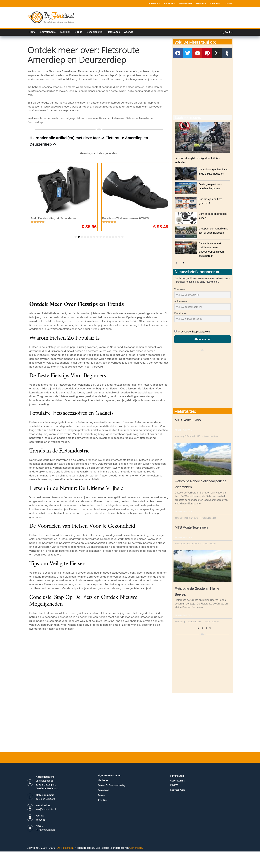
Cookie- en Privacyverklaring (111, 785)
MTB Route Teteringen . (192, 527)
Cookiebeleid (104, 790)
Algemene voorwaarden (109, 775)
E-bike (78, 32)
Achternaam (181, 301)
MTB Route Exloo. (188, 420)
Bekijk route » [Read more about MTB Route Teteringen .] (183, 537)
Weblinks (201, 3)
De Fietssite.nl (65, 847)
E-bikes (174, 785)
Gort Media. (136, 847)
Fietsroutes (113, 32)
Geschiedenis (94, 32)
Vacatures (169, 3)
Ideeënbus (154, 3)
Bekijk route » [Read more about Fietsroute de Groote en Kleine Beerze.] (183, 615)
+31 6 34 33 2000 (45, 798)
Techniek (65, 32)
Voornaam (180, 289)
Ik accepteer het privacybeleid (194, 331)
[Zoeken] (227, 32)
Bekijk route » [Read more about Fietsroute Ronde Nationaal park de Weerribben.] (183, 512)
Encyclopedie (48, 32)
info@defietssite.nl (46, 809)
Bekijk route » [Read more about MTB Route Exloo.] (183, 430)
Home (32, 32)
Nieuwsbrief (185, 3)
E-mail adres (181, 313)
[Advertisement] (170, 17)
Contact (229, 3)
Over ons (216, 3)
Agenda (128, 32)
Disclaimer (103, 780)
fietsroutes (177, 776)
